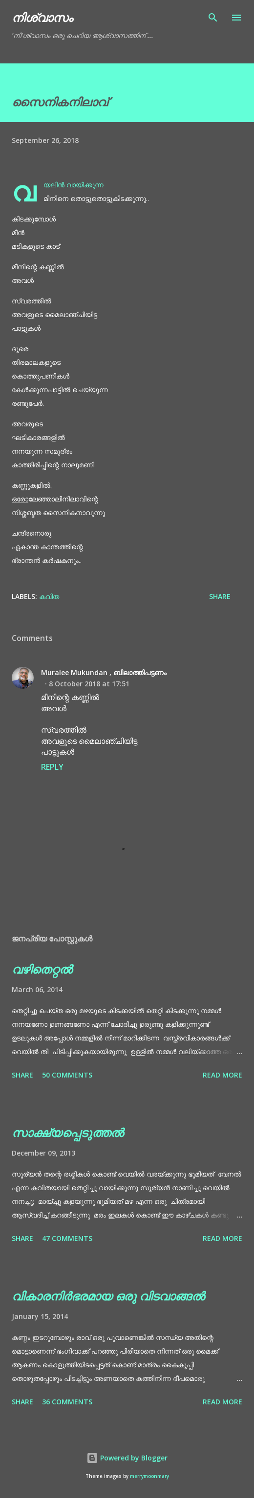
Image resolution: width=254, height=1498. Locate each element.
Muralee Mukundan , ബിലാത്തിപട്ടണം (104, 672)
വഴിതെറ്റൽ (42, 969)
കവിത (49, 596)
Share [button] (220, 596)
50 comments (67, 1074)
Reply (52, 766)
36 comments (67, 1401)
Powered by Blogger (127, 1457)
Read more (222, 1074)
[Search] (213, 17)
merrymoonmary (149, 1476)
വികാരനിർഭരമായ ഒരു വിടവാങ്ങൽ (108, 1296)
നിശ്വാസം (42, 17)
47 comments (67, 1238)
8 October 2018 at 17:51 (89, 683)
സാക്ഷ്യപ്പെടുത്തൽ (68, 1132)
